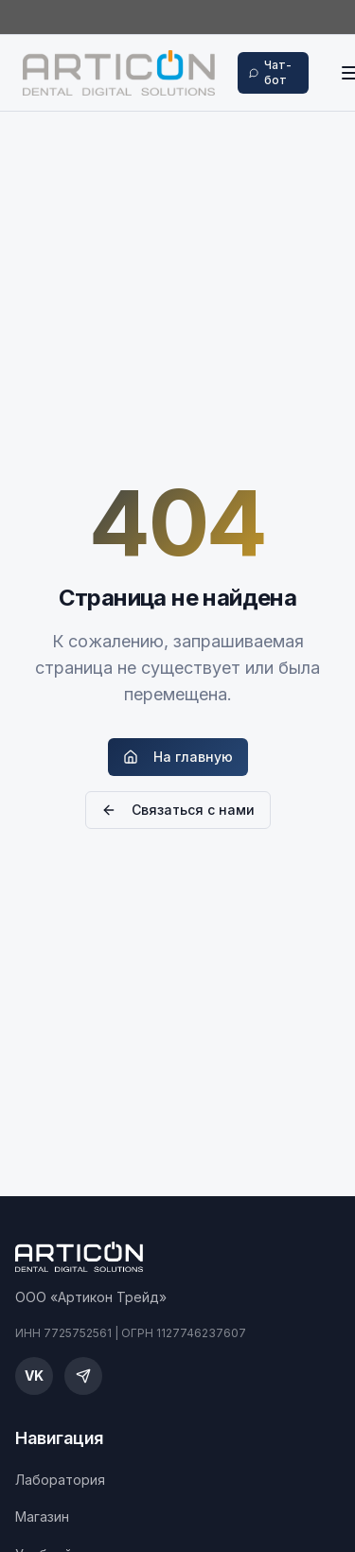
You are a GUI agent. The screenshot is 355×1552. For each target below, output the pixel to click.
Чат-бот (270, 72)
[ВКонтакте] (34, 1376)
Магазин (42, 1516)
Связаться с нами (178, 810)
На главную (178, 757)
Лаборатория (60, 1480)
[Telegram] (83, 1376)
